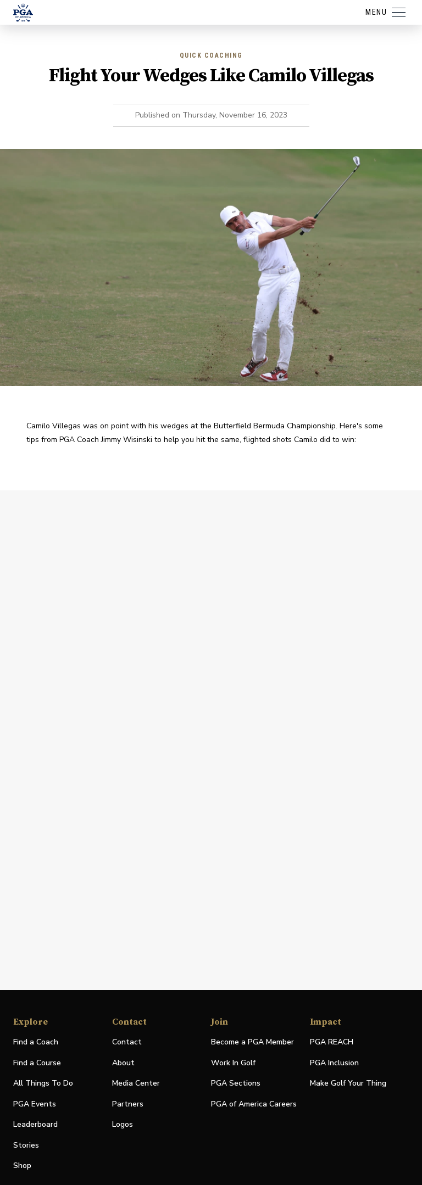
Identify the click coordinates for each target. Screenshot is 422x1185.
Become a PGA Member (252, 1042)
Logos (122, 1124)
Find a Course (37, 1063)
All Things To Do (43, 1083)
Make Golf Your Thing (348, 1083)
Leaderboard (35, 1124)
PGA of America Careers (254, 1104)
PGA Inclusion (334, 1063)
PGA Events (34, 1104)
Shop (22, 1166)
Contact (127, 1042)
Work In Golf (233, 1063)
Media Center (136, 1083)
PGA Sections (235, 1083)
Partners (127, 1104)
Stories (26, 1145)
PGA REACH (331, 1042)
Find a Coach (35, 1042)
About (123, 1063)
